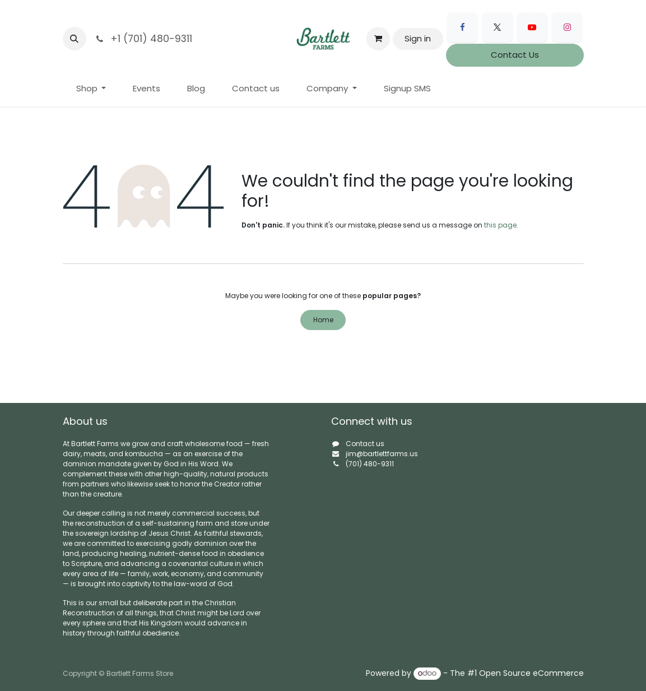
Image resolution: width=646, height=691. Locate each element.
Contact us (365, 443)
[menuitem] (91, 89)
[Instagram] (567, 27)
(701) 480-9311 (370, 464)
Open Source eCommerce (531, 673)
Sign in (418, 38)
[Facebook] (462, 27)
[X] (497, 27)
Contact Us (515, 55)
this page (500, 225)
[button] (74, 38)
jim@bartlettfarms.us (382, 453)
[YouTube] (532, 27)
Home (323, 319)
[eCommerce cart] (378, 38)
